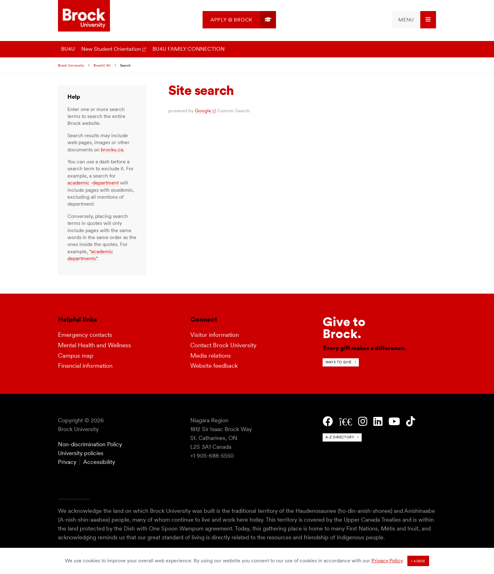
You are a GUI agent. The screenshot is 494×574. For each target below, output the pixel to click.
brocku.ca (112, 150)
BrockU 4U (102, 65)
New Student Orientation (111, 49)
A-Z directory (339, 437)
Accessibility (99, 462)
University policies (80, 453)
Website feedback (214, 365)
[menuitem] (239, 19)
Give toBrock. (344, 327)
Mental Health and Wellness (94, 345)
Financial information (85, 365)
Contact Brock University (223, 345)
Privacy (67, 462)
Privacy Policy (387, 561)
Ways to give (338, 362)
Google (203, 111)
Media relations (210, 355)
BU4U (68, 49)
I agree (418, 561)
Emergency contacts (85, 334)
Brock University (71, 65)
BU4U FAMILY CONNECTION (188, 49)
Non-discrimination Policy (90, 444)
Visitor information (214, 334)
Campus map (75, 355)
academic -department (93, 183)
